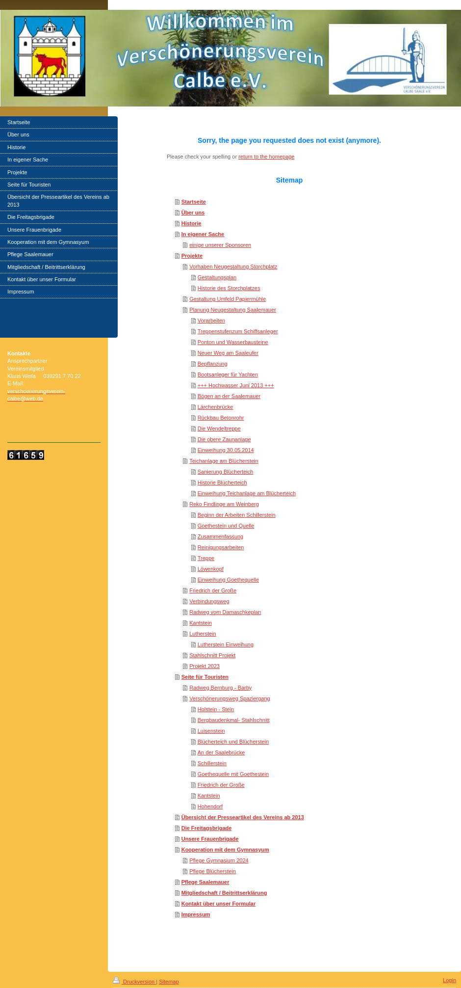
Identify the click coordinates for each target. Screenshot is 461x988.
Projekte (192, 256)
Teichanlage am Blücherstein (223, 461)
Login (449, 980)
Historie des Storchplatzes (229, 288)
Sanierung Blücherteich (226, 472)
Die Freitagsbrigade (206, 828)
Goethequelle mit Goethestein (233, 774)
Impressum (195, 914)
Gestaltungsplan (217, 277)
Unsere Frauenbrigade (210, 839)
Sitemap (169, 982)
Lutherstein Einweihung (226, 644)
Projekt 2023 (204, 666)
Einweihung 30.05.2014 (226, 450)
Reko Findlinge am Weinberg (224, 504)
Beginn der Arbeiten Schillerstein (237, 515)
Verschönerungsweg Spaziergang (229, 698)
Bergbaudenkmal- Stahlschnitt (234, 720)
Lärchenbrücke (215, 407)
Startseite (193, 202)
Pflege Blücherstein (212, 871)
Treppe (206, 558)
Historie (191, 223)
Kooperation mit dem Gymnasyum (225, 850)
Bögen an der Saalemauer (229, 396)
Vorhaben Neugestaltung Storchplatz (233, 266)
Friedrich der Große (212, 590)
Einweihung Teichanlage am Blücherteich (247, 493)
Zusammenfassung (221, 536)
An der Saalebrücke (221, 752)
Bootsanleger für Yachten (228, 374)
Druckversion (134, 982)
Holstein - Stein (216, 709)
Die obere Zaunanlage (224, 439)
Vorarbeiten (211, 320)
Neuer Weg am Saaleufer (228, 353)
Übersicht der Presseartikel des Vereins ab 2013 (242, 817)
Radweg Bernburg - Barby (220, 688)
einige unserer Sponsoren (220, 245)
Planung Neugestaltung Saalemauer (232, 310)
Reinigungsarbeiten (221, 547)
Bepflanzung (213, 364)
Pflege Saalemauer (205, 882)
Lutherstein (202, 634)
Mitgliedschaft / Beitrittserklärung (224, 893)
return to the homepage (266, 157)
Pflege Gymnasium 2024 (218, 860)
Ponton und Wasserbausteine (233, 342)
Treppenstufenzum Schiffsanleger (238, 331)
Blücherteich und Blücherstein (233, 742)
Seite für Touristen (205, 677)
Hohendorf (210, 806)
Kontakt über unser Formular (218, 904)
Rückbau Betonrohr (221, 418)
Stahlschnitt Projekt (212, 655)
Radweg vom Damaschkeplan (225, 612)
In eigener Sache (202, 234)
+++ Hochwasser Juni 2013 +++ (236, 385)
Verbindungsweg (209, 601)
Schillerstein (212, 763)
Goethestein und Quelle (226, 526)
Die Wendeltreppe (219, 428)
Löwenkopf (211, 569)
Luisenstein (211, 731)
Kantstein (200, 623)
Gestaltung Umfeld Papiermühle (227, 299)
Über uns (193, 212)
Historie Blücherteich (222, 482)
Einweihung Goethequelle (228, 580)
